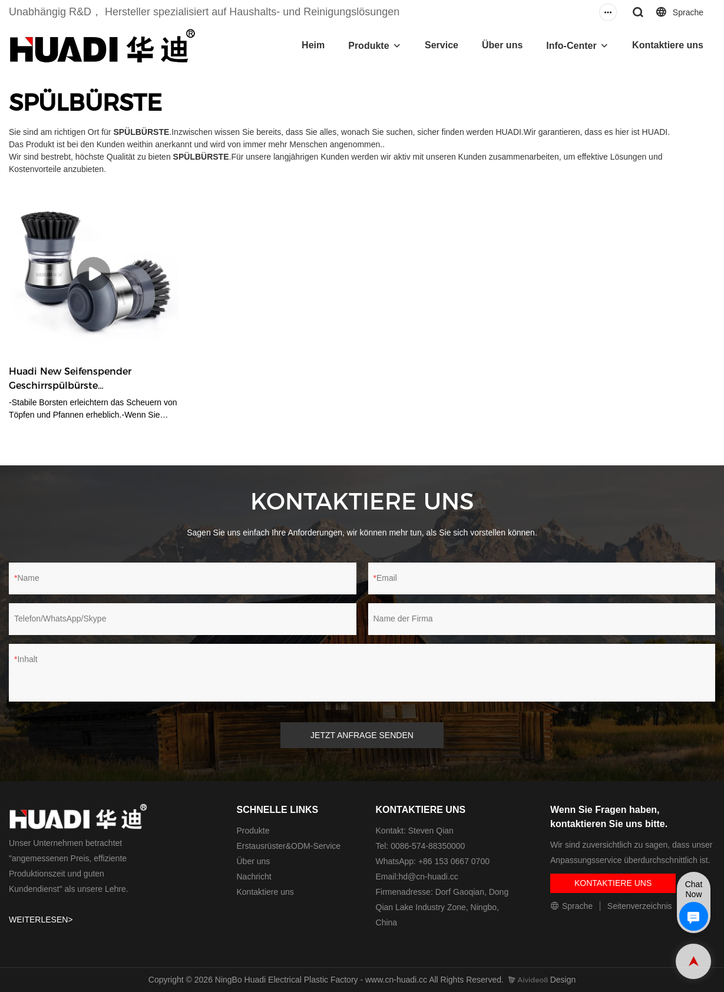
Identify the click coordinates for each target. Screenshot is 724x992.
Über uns (502, 45)
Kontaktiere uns (667, 45)
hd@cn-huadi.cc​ (428, 876)
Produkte (368, 46)
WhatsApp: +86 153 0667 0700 (433, 861)
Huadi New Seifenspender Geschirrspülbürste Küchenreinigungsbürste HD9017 (87, 379)
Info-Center (571, 46)
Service (441, 45)
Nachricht (253, 876)
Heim (313, 45)
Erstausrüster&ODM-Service (288, 846)
